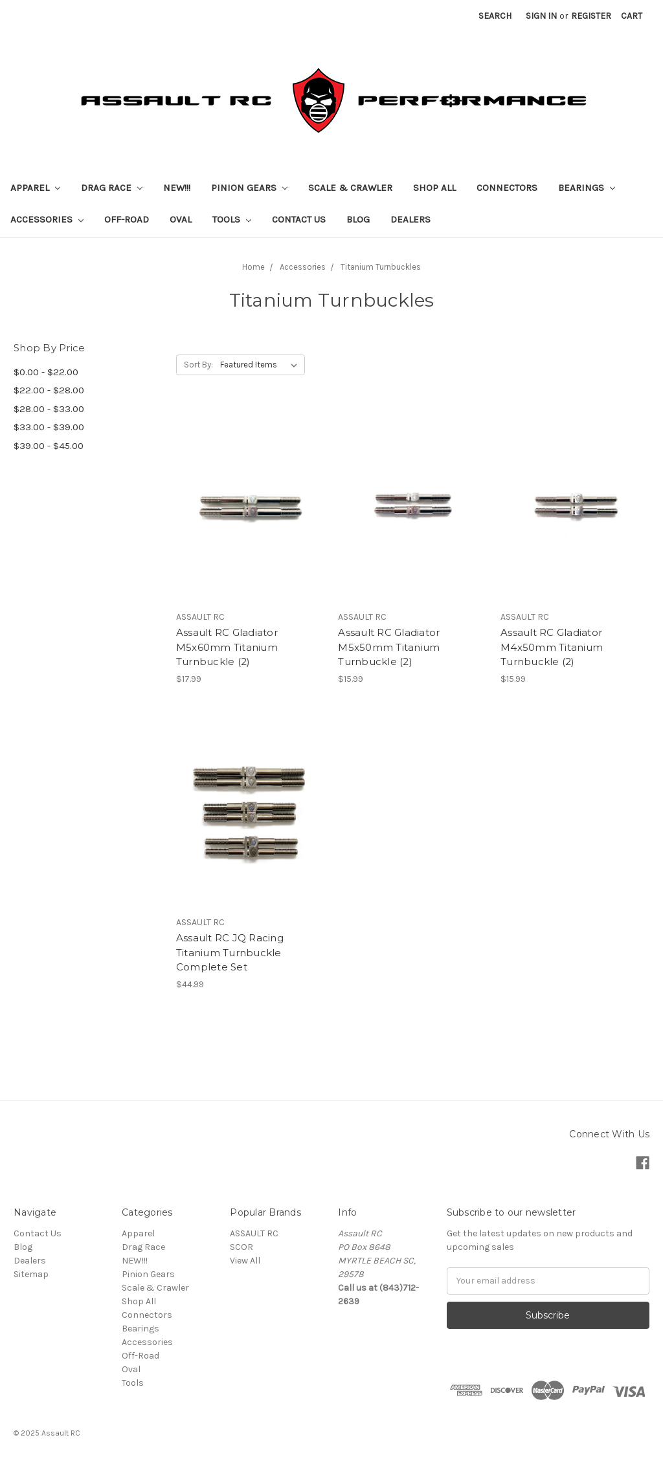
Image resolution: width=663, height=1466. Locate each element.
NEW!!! (176, 187)
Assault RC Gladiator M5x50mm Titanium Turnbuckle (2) (389, 647)
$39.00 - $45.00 (49, 446)
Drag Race (111, 187)
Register (591, 15)
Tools (231, 219)
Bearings (586, 187)
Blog (358, 219)
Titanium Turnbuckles (381, 267)
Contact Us (299, 219)
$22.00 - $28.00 (49, 390)
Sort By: (198, 364)
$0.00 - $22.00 (46, 372)
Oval (181, 219)
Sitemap (31, 1274)
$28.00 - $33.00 (49, 409)
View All (245, 1260)
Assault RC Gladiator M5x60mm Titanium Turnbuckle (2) (227, 647)
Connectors (507, 187)
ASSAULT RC (254, 1233)
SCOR (241, 1247)
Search (494, 15)
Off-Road (126, 219)
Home (253, 267)
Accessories (47, 219)
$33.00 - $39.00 (49, 427)
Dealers (410, 219)
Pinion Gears (249, 187)
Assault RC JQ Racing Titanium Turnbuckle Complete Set (230, 952)
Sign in (541, 15)
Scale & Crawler (350, 187)
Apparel (35, 187)
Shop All (434, 187)
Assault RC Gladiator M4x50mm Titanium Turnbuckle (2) (551, 647)
